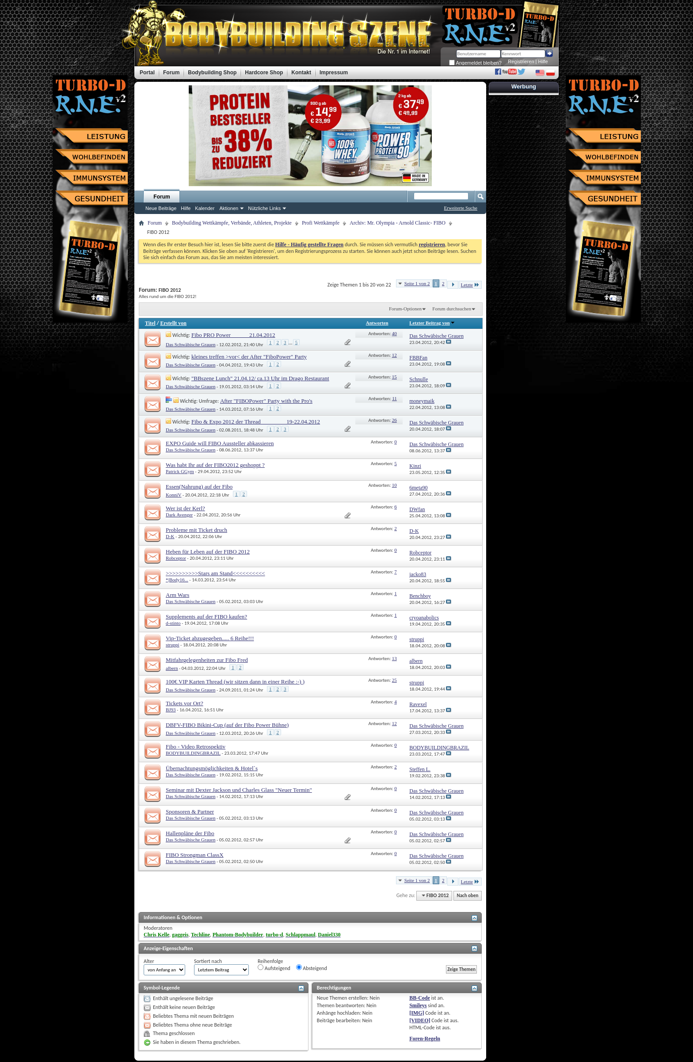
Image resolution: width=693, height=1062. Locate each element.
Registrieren (521, 61)
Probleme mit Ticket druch (196, 530)
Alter (149, 961)
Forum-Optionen (405, 308)
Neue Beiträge (160, 208)
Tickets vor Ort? (184, 703)
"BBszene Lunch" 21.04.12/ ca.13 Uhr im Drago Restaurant (260, 378)
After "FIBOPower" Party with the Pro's (266, 400)
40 (394, 333)
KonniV (173, 494)
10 (394, 485)
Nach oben (467, 895)
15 (394, 376)
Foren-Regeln (424, 1038)
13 (394, 658)
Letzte (470, 284)
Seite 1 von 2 (417, 283)
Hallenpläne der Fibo (190, 833)
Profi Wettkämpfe (320, 223)
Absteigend (311, 967)
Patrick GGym (180, 471)
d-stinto (173, 623)
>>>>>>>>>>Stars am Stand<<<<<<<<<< (215, 573)
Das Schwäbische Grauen (190, 344)
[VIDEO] (419, 1020)
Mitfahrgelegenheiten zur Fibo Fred (207, 660)
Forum (161, 197)
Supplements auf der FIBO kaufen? (206, 616)
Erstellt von (173, 323)
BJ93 (171, 709)
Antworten (377, 322)
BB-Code (419, 998)
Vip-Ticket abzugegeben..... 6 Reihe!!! (210, 638)
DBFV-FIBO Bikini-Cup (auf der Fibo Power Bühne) (227, 725)
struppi (172, 644)
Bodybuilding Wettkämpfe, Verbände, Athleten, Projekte (232, 223)
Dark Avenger (179, 514)
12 (394, 355)
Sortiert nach (208, 961)
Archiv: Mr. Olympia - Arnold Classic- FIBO (398, 223)
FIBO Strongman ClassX (195, 855)
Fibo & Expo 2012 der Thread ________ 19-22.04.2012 (255, 421)
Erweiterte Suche (460, 207)
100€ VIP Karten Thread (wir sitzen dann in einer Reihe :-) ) (235, 681)
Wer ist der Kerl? (185, 508)
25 (394, 680)
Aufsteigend (274, 967)
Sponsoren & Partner (190, 811)
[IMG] (416, 1013)
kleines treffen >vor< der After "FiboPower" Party (249, 356)
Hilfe (543, 61)
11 (394, 398)
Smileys (417, 1005)
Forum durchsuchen (451, 308)
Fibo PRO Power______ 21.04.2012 (233, 335)
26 (394, 420)
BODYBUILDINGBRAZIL (193, 753)
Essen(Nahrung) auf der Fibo (199, 486)
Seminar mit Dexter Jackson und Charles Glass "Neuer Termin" (239, 790)
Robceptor (176, 558)
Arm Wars (177, 595)
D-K (170, 536)
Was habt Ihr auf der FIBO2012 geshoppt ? (215, 465)
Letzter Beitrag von (432, 322)
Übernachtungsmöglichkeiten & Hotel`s (212, 768)
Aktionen (228, 208)
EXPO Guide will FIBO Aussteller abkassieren (220, 443)
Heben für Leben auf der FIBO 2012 (208, 551)
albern (172, 668)
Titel (150, 323)
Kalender (204, 208)
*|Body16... (177, 579)
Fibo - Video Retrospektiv (195, 746)
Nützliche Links (264, 208)
